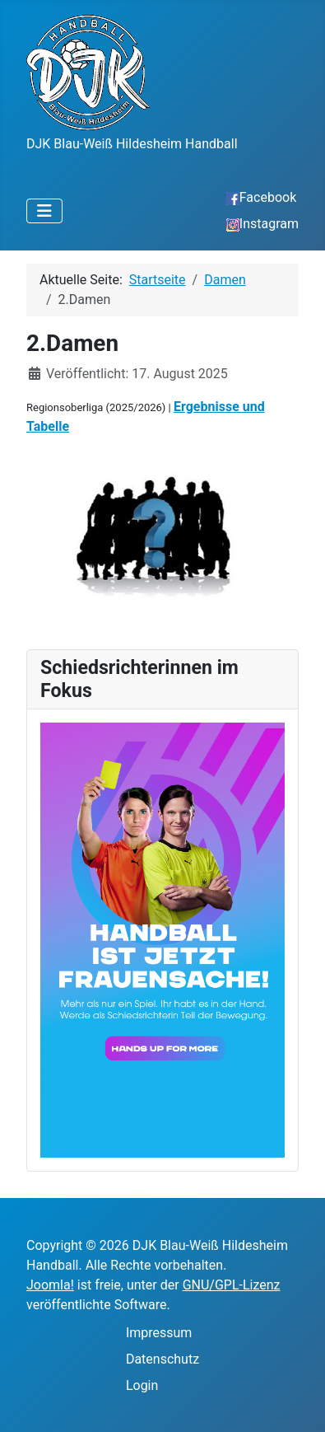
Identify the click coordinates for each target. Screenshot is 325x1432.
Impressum (159, 1333)
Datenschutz (162, 1359)
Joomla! (50, 1285)
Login (142, 1385)
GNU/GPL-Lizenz (232, 1285)
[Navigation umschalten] (44, 211)
